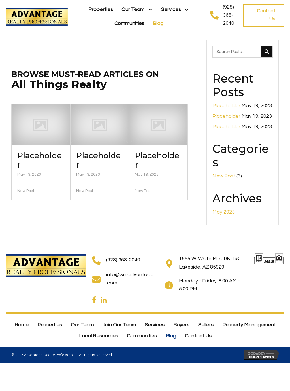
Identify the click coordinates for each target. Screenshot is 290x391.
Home (21, 324)
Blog (171, 336)
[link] (100, 10)
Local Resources (98, 336)
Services (155, 324)
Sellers (206, 324)
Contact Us (198, 336)
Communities (142, 336)
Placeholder (226, 105)
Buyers (181, 324)
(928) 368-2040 (228, 15)
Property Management (249, 324)
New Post (25, 191)
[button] (150, 10)
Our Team (82, 324)
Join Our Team (119, 324)
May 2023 (223, 212)
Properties (49, 324)
